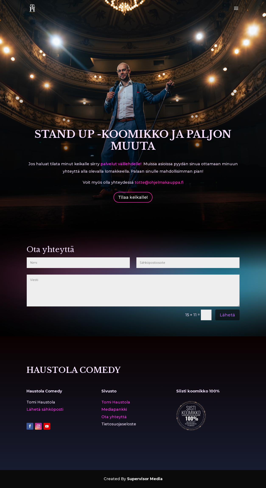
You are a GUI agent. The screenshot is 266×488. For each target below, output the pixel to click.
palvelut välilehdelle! (121, 164)
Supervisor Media (144, 479)
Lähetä (227, 314)
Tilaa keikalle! (133, 197)
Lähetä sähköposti (45, 409)
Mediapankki (114, 409)
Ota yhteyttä (114, 417)
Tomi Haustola (115, 402)
